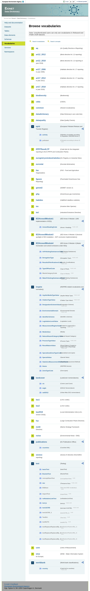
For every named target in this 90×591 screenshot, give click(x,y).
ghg (37, 194)
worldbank (40, 563)
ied (37, 212)
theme (44, 366)
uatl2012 (45, 392)
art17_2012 (41, 78)
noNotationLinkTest (49, 498)
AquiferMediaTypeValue (50, 295)
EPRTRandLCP (42, 149)
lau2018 (39, 412)
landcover (40, 378)
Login (67, 1)
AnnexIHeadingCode (49, 227)
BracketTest (46, 474)
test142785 (46, 508)
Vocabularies (9, 43)
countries (45, 448)
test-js (44, 503)
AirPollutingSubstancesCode (51, 251)
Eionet (14, 18)
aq (37, 48)
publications (41, 442)
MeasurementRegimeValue (51, 326)
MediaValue (46, 332)
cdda (38, 102)
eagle (44, 388)
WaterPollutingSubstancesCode (51, 278)
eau (43, 483)
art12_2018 (41, 61)
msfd (38, 427)
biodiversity (41, 96)
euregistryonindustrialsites (48, 158)
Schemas (7, 39)
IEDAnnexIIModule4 (44, 243)
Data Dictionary (21, 18)
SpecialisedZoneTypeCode (51, 353)
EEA (13, 1)
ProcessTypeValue (48, 341)
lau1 (38, 400)
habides (39, 200)
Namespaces (9, 52)
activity (44, 135)
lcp (37, 421)
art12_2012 (41, 54)
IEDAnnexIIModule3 (44, 235)
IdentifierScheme (48, 317)
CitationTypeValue (48, 300)
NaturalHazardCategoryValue (51, 336)
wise (38, 554)
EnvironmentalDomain (50, 311)
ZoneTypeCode (47, 371)
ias (37, 206)
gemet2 (39, 188)
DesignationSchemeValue (51, 304)
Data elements (9, 35)
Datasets (7, 27)
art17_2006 (41, 69)
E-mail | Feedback (11, 584)
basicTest (45, 469)
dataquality (41, 120)
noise (38, 436)
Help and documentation (13, 23)
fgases (39, 179)
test (37, 464)
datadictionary (42, 114)
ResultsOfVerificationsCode (51, 262)
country (45, 568)
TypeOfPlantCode (48, 268)
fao (37, 170)
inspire (39, 287)
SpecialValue (46, 357)
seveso (39, 455)
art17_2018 (41, 87)
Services (7, 48)
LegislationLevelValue (50, 321)
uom (38, 548)
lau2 (38, 406)
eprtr (38, 126)
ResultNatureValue (49, 345)
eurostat (39, 164)
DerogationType (48, 258)
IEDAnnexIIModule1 (44, 219)
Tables (6, 31)
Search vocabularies (38, 41)
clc (43, 383)
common (40, 108)
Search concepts (55, 41)
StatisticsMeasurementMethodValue (51, 362)
